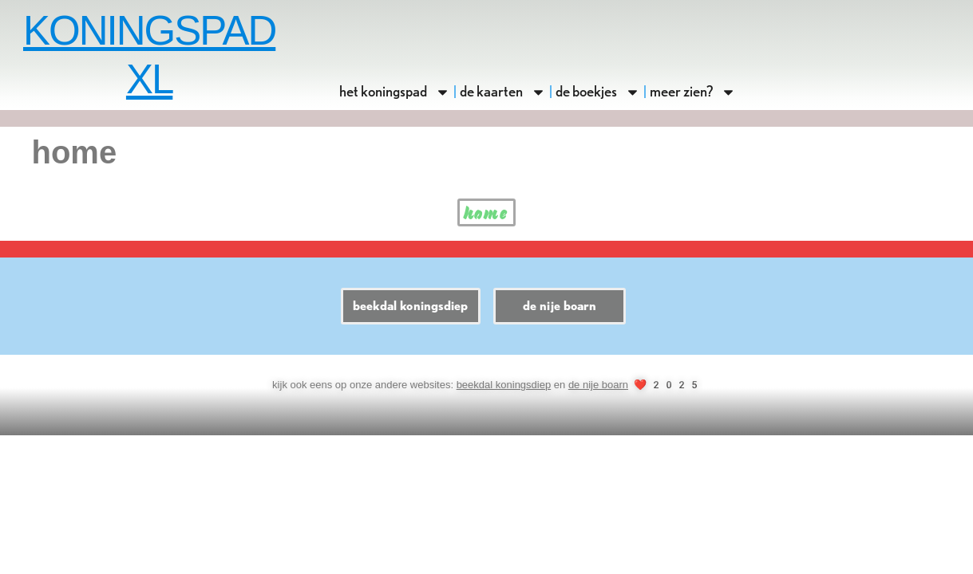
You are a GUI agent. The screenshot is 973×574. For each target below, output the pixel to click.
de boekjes (598, 92)
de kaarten (503, 92)
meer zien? (693, 92)
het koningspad (394, 92)
